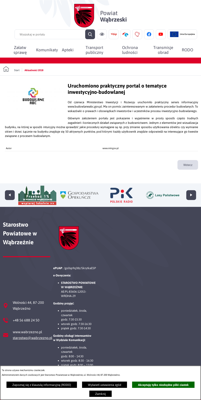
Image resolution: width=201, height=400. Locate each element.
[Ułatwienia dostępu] (102, 34)
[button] (36, 118)
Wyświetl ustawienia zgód (104, 384)
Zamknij (100, 393)
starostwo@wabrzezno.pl (32, 338)
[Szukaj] (90, 34)
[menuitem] (20, 49)
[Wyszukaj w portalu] (55, 34)
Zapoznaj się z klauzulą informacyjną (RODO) (41, 384)
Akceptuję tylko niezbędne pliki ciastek (163, 384)
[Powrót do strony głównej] (11, 69)
